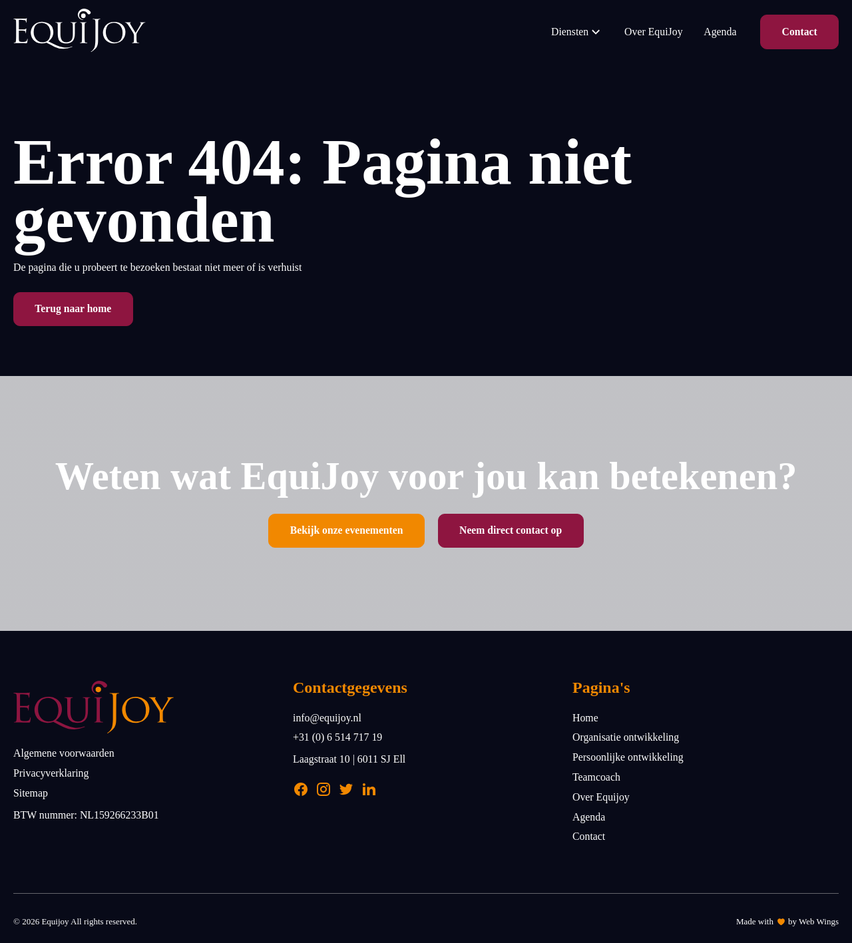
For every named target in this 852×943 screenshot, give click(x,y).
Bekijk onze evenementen (346, 530)
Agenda (720, 31)
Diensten (577, 32)
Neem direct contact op (510, 530)
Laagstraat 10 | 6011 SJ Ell (349, 759)
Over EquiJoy (653, 31)
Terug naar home (73, 308)
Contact (799, 31)
